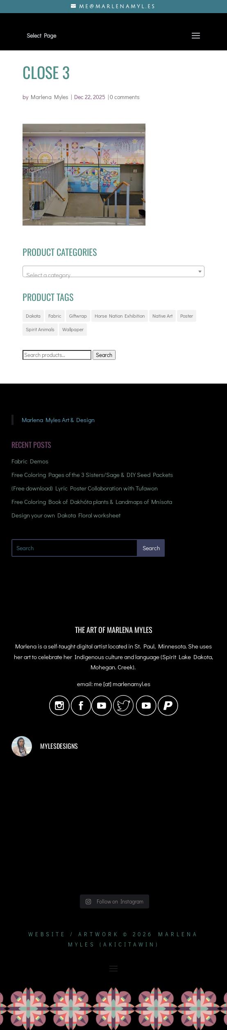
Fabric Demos (29, 461)
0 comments (125, 97)
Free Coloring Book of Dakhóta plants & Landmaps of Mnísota (91, 501)
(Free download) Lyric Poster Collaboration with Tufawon (84, 488)
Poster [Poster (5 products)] (186, 315)
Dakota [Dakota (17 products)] (33, 315)
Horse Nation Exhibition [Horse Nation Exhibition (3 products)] (120, 315)
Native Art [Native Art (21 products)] (162, 315)
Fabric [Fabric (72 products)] (54, 315)
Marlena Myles (49, 97)
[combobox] (113, 271)
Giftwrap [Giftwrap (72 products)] (78, 315)
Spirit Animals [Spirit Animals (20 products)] (40, 329)
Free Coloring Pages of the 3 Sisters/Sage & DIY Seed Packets (92, 474)
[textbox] (113, 275)
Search (104, 355)
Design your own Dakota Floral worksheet (65, 515)
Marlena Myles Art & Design (58, 420)
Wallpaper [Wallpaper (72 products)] (73, 329)
